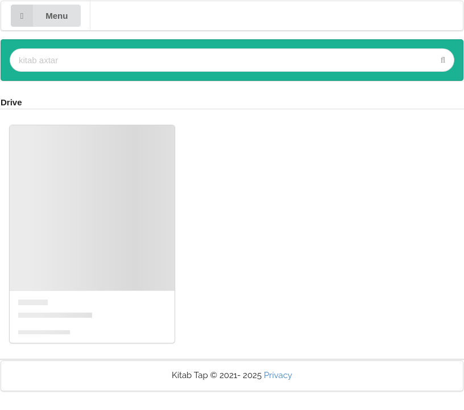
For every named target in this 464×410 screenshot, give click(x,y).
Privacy (278, 375)
